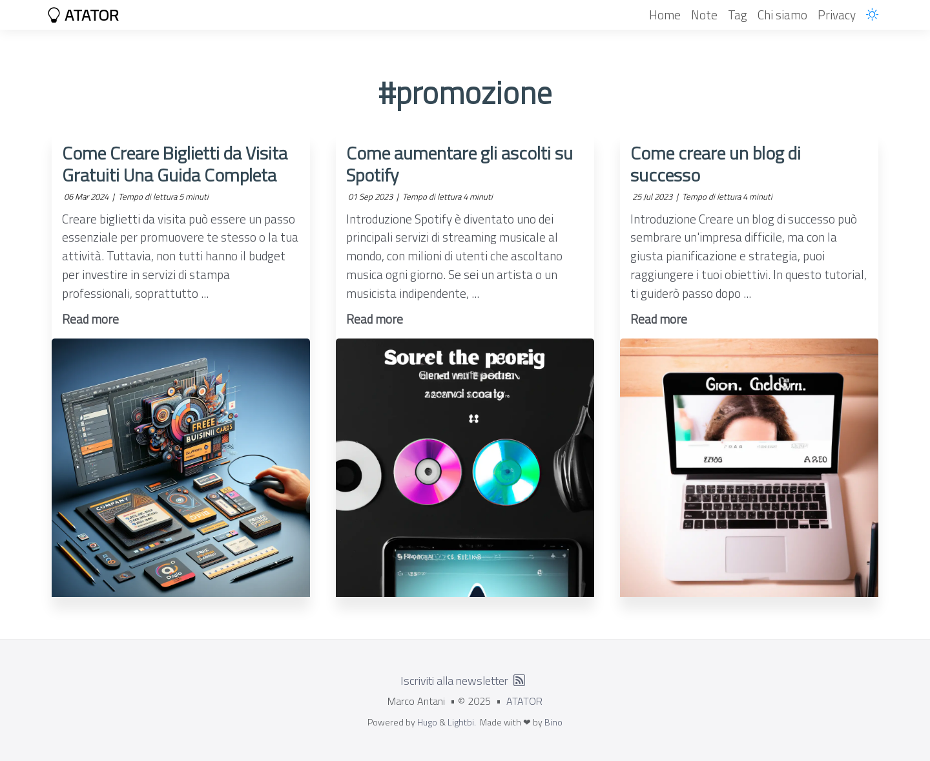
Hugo (427, 722)
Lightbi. (462, 722)
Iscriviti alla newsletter (454, 680)
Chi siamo (782, 14)
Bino (553, 722)
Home (665, 14)
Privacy (837, 14)
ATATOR (82, 14)
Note (704, 14)
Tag (737, 14)
